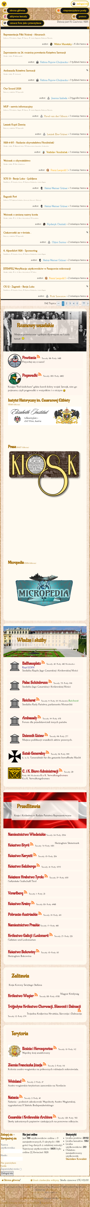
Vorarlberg (15, 893)
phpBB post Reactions (31, 1198)
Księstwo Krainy (18, 182)
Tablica (34, 272)
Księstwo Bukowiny (21, 951)
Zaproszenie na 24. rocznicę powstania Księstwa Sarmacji (34, 52)
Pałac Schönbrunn (20, 164)
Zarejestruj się (8, 1138)
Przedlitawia (7, 182)
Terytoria (20, 1033)
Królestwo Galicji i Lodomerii (28, 935)
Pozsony (26, 38)
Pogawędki (20, 92)
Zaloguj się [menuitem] (79, 4)
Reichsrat (28, 700)
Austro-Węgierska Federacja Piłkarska (41, 38)
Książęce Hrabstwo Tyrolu (26, 877)
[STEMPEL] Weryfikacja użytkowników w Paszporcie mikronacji (37, 268)
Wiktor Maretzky (63, 44)
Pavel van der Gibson (55, 116)
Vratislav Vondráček (56, 152)
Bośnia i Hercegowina (37, 1048)
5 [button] (77, 303)
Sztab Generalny (33, 753)
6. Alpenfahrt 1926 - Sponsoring (20, 250)
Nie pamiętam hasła (8, 1164)
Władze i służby (7, 56)
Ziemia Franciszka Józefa (25, 1065)
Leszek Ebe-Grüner (57, 134)
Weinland (14, 1081)
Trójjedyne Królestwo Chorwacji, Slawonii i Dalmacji (26, 200)
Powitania (29, 357)
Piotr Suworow (58, 296)
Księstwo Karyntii (20, 855)
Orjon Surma (59, 242)
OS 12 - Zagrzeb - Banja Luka (18, 286)
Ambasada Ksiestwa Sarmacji (19, 70)
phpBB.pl (50, 1189)
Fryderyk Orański (56, 224)
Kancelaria (35, 218)
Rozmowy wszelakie (9, 92)
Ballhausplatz (18, 56)
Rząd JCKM (28, 667)
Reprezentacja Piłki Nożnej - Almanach (24, 34)
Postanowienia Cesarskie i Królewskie (37, 146)
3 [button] (70, 303)
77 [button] (84, 303)
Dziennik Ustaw (19, 146)
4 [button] (73, 303)
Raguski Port (10, 196)
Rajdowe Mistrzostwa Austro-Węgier (35, 182)
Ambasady (18, 74)
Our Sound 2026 (12, 88)
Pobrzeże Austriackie (23, 914)
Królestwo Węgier (16, 38)
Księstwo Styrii (18, 845)
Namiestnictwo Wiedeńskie (27, 834)
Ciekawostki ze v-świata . (17, 232)
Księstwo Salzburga (22, 866)
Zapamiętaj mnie (11, 1168)
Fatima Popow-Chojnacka (54, 62)
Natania (13, 1097)
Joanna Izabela (59, 98)
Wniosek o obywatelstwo (16, 160)
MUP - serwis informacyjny (18, 106)
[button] (58, 304)
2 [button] (66, 303)
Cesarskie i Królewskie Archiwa (30, 1117)
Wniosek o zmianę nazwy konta (20, 214)
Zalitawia (20, 976)
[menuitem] (72, 11)
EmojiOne (64, 1198)
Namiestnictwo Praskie (24, 925)
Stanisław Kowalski (76, 1159)
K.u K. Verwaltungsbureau (54, 775)
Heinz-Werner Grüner (56, 188)
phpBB (27, 1187)
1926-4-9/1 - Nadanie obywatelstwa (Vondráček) (28, 142)
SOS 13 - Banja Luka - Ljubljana (20, 178)
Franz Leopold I (59, 170)
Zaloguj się (6, 1135)
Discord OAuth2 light (38, 1192)
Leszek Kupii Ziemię (14, 124)
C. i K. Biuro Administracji (22, 218)
